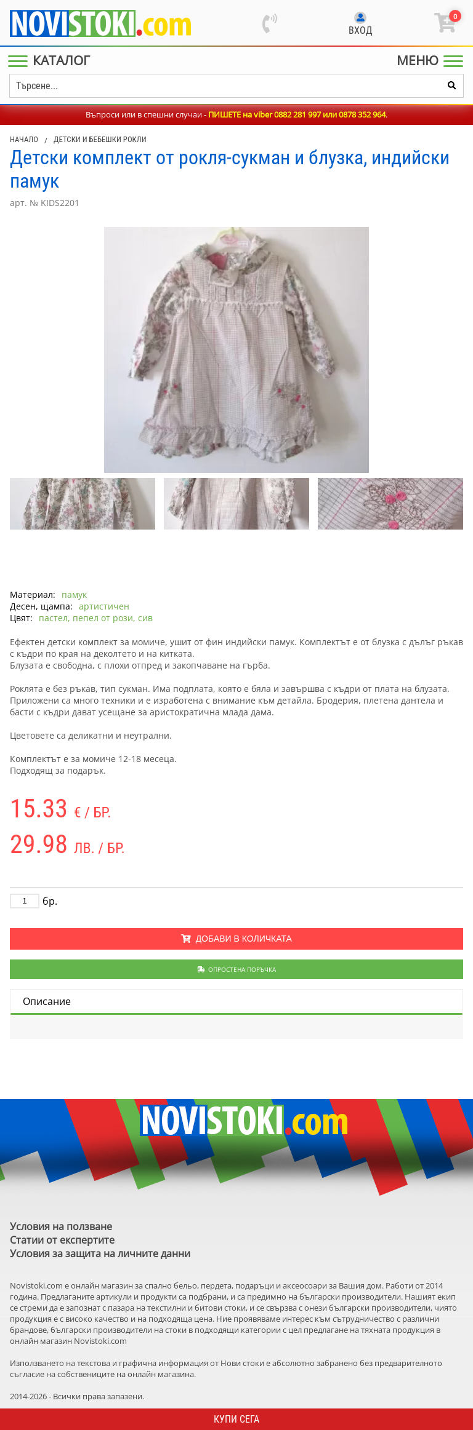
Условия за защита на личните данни (100, 1253)
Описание (47, 1001)
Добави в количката (236, 938)
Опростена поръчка (237, 969)
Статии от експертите (62, 1240)
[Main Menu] (51, 60)
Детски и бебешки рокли (100, 139)
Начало (24, 139)
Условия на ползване (61, 1226)
